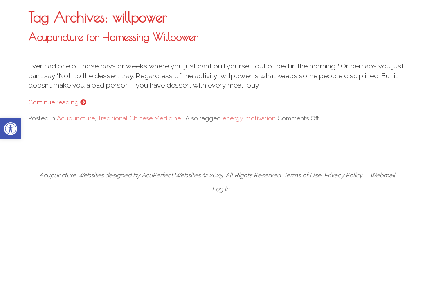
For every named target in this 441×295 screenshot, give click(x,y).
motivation (260, 118)
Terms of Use (302, 175)
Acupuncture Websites (71, 175)
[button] (10, 128)
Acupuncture (76, 118)
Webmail (382, 175)
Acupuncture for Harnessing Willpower (112, 37)
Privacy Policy (343, 175)
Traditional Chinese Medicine (139, 118)
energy (233, 118)
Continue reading (57, 102)
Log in (221, 189)
